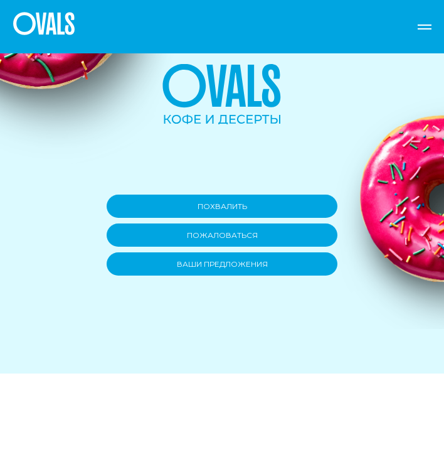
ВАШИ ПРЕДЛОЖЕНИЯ (222, 264)
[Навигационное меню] (424, 27)
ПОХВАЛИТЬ (222, 206)
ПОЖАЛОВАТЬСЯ (222, 235)
